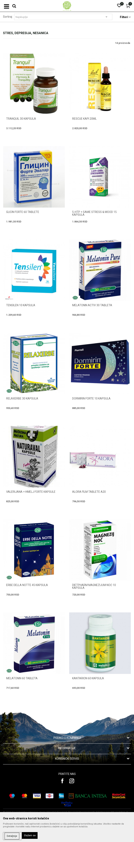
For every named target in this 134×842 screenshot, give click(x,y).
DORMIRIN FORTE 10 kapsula (91, 398)
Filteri (125, 17)
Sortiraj (7, 16)
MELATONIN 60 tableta (22, 678)
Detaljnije (12, 836)
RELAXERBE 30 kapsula (22, 398)
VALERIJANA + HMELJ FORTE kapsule (30, 491)
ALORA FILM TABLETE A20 (89, 491)
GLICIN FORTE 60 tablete (22, 212)
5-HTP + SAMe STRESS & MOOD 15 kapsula (94, 213)
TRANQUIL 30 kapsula (21, 118)
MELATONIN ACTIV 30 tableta (92, 305)
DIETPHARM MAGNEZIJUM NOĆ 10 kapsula (94, 586)
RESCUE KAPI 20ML (84, 118)
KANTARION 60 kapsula (88, 678)
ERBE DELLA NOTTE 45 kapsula (27, 585)
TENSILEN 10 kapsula (20, 305)
